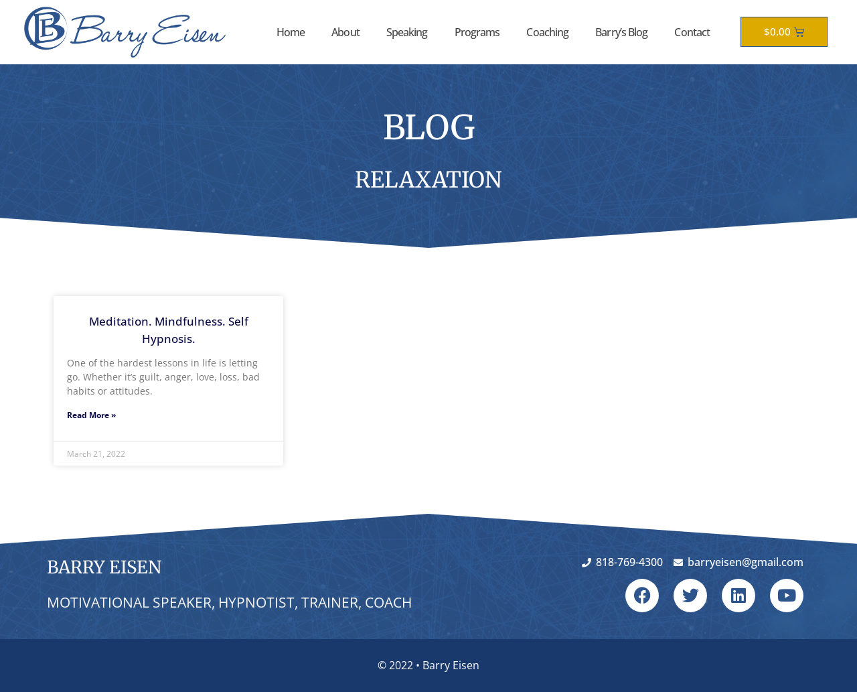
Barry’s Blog (621, 32)
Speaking (407, 32)
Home (291, 32)
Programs (477, 32)
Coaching (547, 32)
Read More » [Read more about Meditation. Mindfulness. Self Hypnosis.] (91, 415)
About (345, 32)
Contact (692, 32)
